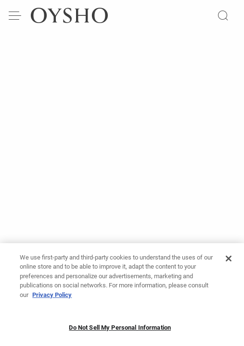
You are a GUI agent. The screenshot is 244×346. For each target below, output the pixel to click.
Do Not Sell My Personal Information (120, 330)
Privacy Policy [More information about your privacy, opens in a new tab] (52, 297)
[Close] (228, 261)
